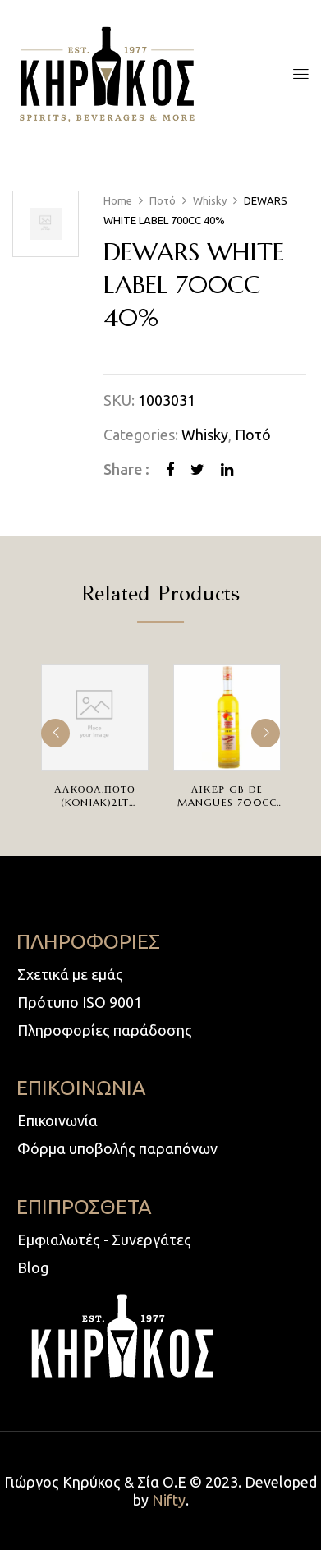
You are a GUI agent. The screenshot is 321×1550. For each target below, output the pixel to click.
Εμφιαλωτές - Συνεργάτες (104, 1239)
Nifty (169, 1500)
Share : (126, 469)
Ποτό (162, 200)
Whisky (210, 200)
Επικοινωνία (57, 1120)
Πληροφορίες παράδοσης (104, 1030)
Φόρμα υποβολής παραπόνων (117, 1148)
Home (117, 200)
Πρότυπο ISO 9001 (79, 1002)
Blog (32, 1267)
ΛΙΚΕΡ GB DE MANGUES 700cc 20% (227, 802)
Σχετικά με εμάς (70, 974)
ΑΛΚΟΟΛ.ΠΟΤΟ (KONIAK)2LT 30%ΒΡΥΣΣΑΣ (94, 802)
